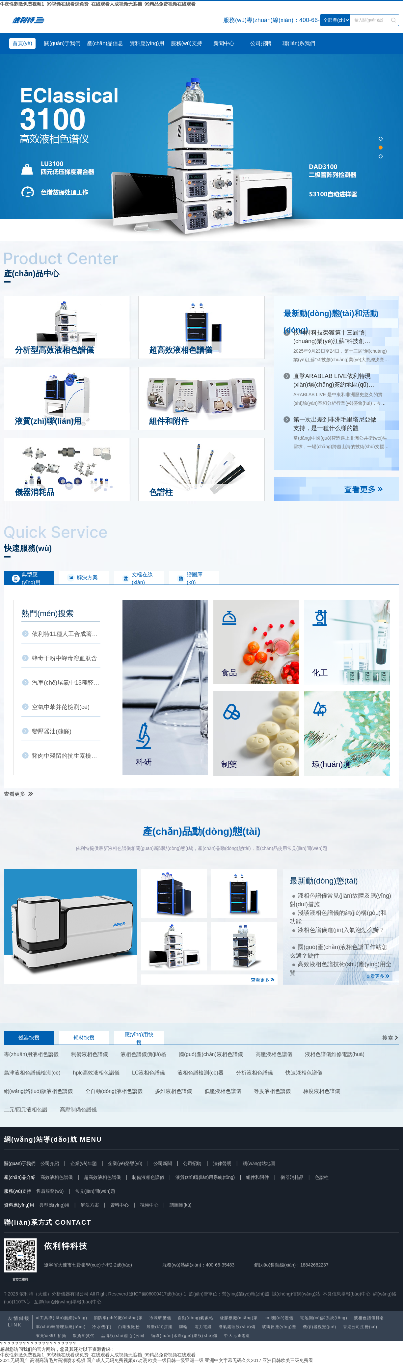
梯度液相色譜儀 (321, 1091)
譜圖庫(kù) (180, 1205)
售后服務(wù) (50, 1191)
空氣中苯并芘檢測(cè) (61, 707)
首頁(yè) (22, 43)
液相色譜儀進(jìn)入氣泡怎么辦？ (338, 930)
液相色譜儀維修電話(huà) (334, 1054)
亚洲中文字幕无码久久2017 (233, 1360)
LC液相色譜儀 (148, 1073)
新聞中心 (223, 43)
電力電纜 (203, 1326)
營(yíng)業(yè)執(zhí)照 (245, 1293)
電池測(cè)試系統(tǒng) (323, 1318)
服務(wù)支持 (186, 43)
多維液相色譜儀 (173, 1091)
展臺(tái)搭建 (160, 1326)
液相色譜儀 (48, 20)
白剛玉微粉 (129, 1326)
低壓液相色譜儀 (222, 1091)
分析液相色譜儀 (254, 1073)
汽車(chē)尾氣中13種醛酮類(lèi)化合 (79, 682)
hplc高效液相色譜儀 (96, 1073)
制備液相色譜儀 (89, 1054)
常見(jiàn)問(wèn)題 (95, 1191)
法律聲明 (222, 1163)
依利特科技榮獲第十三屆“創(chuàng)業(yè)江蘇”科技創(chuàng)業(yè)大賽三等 (329, 337)
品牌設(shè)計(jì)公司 (122, 1335)
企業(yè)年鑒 (83, 1163)
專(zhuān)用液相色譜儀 (31, 1054)
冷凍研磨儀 (160, 1318)
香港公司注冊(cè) (360, 1326)
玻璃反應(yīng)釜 (279, 1326)
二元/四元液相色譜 (25, 1109)
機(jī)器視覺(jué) (319, 1326)
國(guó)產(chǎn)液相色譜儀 (211, 1054)
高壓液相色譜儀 (273, 1054)
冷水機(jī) (101, 1326)
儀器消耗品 (292, 1177)
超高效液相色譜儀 (102, 1177)
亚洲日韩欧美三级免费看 (287, 1360)
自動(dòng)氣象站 (195, 1318)
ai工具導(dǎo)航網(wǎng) (61, 1318)
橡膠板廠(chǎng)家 (239, 1318)
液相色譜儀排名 (369, 1318)
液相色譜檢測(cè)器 (200, 1073)
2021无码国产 (14, 1360)
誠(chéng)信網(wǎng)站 (296, 1293)
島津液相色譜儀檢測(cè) (32, 1073)
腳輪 (183, 1326)
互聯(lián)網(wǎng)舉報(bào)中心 (67, 1301)
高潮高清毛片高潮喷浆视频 (57, 1360)
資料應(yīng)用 (147, 43)
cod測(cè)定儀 (278, 1318)
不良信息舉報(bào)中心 (346, 1293)
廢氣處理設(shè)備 (237, 1326)
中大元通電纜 (237, 1335)
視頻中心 (149, 1205)
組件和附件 (257, 1177)
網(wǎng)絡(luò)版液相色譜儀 (38, 1091)
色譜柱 (322, 1177)
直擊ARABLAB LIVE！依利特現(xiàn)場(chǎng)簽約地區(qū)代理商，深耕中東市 (333, 381)
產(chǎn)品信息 (105, 43)
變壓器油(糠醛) (51, 731)
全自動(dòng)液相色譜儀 (114, 1091)
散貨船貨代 (83, 1335)
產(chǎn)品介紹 (20, 1177)
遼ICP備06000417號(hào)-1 (157, 1293)
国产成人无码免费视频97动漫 (117, 1360)
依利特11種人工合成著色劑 (68, 634)
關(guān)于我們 (62, 43)
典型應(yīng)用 (54, 1205)
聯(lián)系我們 (298, 43)
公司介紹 (49, 1163)
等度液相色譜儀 (272, 1091)
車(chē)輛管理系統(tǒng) (61, 1326)
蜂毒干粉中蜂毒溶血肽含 (64, 658)
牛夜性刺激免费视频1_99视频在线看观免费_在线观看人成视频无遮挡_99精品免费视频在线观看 (98, 4)
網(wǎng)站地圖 (259, 1163)
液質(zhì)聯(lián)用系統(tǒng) (205, 1177)
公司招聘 (260, 43)
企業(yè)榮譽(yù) (125, 1163)
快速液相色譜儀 (303, 1073)
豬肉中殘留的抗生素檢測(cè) (69, 755)
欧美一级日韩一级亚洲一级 (175, 1360)
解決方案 (90, 1205)
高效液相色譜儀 (56, 1177)
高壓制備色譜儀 (78, 1109)
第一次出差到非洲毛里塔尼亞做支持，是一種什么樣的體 (334, 423)
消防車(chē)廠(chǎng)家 (118, 1318)
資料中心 (119, 1205)
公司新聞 (162, 1163)
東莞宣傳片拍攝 (51, 1335)
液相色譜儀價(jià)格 (143, 1054)
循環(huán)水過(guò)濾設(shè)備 (184, 1335)
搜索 (388, 1038)
